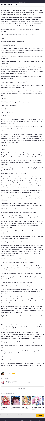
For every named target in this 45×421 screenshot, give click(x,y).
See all (42, 378)
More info (3, 416)
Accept (40, 415)
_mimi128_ (8, 381)
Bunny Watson (9, 373)
